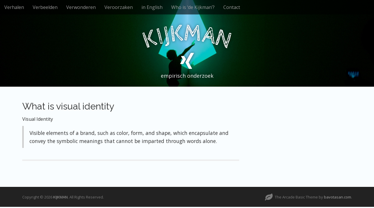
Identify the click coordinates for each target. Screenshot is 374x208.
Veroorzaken (118, 7)
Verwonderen (81, 7)
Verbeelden (45, 7)
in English (152, 7)
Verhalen (14, 7)
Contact (231, 7)
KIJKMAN (60, 197)
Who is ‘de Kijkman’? (193, 7)
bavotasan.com (337, 197)
